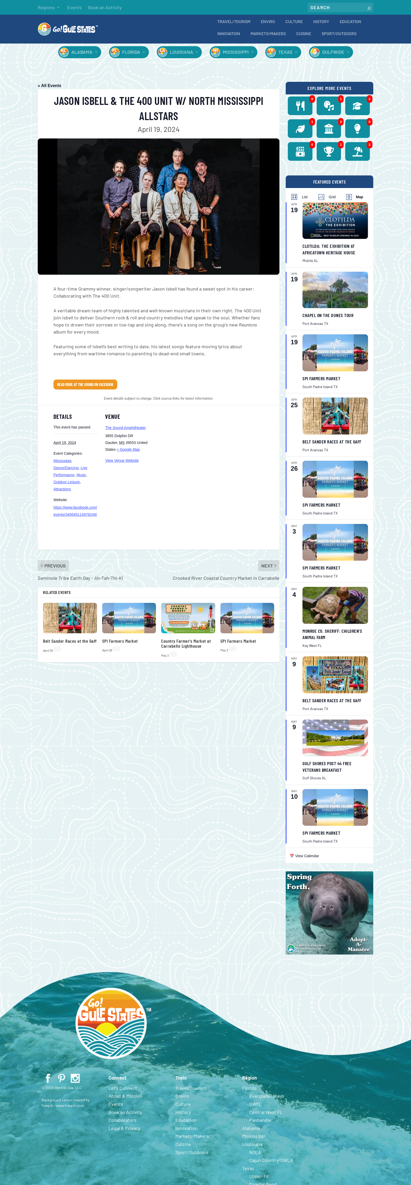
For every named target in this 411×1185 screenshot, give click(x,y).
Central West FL (266, 1116)
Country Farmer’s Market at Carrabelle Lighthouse (186, 647)
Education (350, 25)
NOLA (255, 1156)
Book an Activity (105, 7)
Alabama (82, 55)
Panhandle (260, 1124)
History (321, 25)
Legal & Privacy (124, 1132)
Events (74, 7)
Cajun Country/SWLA (271, 1164)
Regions (46, 7)
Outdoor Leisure (66, 486)
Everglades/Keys (266, 1099)
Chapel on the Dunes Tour (327, 319)
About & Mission (125, 1099)
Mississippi (236, 55)
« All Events (49, 89)
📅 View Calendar (304, 859)
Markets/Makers (268, 37)
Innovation (228, 37)
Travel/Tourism (233, 25)
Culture (294, 25)
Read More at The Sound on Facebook (85, 388)
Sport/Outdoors (339, 37)
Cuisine (303, 37)
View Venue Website (122, 464)
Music (81, 478)
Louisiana (181, 55)
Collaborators (123, 1124)
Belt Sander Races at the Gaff (70, 644)
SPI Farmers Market (120, 644)
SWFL (255, 1108)
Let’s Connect (123, 1092)
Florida (131, 55)
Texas (285, 55)
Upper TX (259, 1180)
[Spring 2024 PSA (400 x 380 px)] (329, 957)
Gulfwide (333, 55)
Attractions (62, 493)
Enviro (268, 25)
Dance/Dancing (66, 471)
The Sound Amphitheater (125, 431)
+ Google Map (128, 453)
